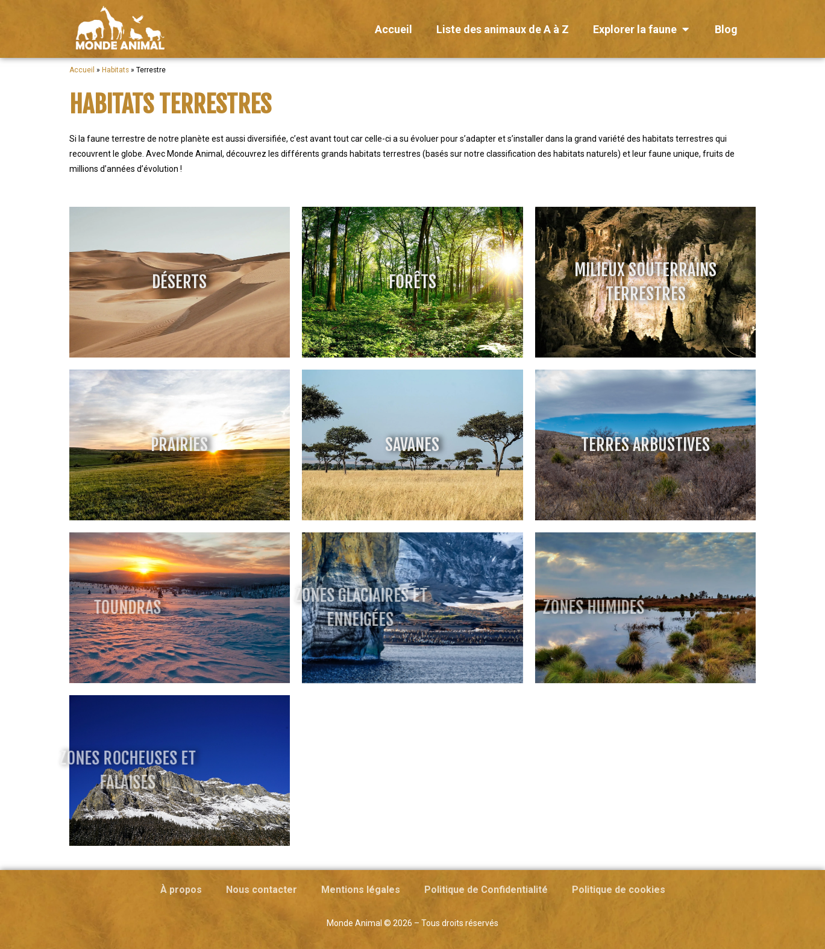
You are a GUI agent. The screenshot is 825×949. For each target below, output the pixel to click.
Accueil (82, 70)
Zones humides (501, 607)
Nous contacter (261, 889)
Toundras (35, 607)
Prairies (179, 444)
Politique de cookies (618, 889)
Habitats (115, 70)
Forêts (412, 281)
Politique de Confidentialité (486, 889)
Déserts (179, 281)
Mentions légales (360, 889)
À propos (181, 889)
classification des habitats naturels (552, 154)
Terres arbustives (645, 444)
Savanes (412, 444)
